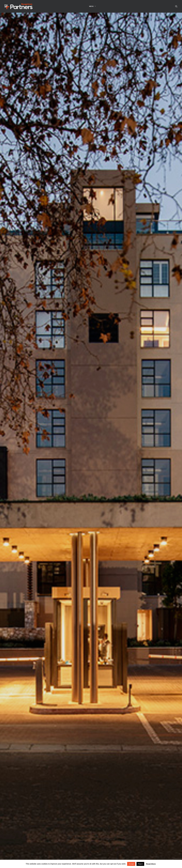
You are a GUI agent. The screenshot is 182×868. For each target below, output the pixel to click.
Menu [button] (92, 6)
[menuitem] (92, 6)
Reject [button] (140, 864)
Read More (151, 864)
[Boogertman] (18, 6)
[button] (176, 6)
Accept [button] (131, 864)
